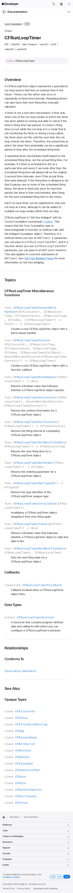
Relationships (16, 648)
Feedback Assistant (11, 877)
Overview (13, 79)
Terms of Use (8, 888)
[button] (53, 4)
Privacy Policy (23, 888)
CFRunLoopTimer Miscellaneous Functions (29, 293)
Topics (10, 280)
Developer (15, 817)
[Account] (61, 4)
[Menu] (69, 4)
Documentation (17, 11)
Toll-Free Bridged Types (39, 258)
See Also (12, 688)
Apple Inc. (23, 884)
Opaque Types (15, 699)
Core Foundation (13, 24)
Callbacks (12, 572)
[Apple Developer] (10, 4)
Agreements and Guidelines (45, 888)
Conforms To (14, 659)
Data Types (13, 605)
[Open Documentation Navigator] (4, 11)
